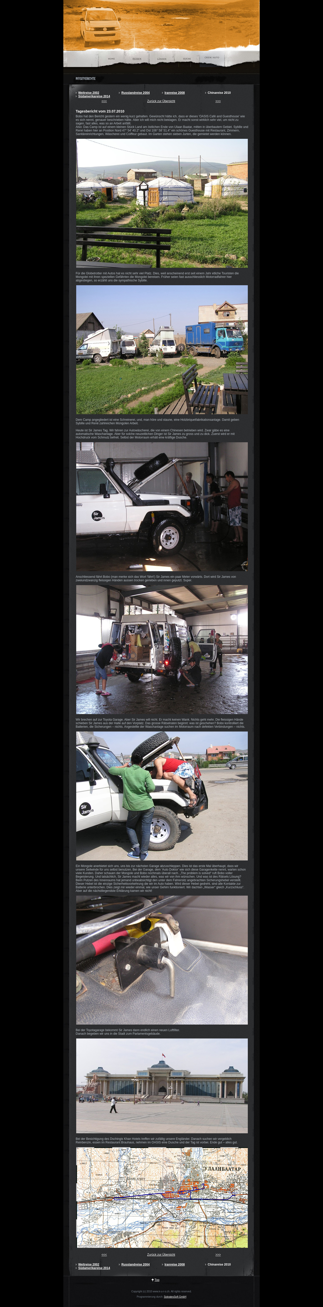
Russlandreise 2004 (135, 93)
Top (156, 1280)
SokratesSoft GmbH (175, 1296)
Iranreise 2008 (175, 93)
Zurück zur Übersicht (161, 101)
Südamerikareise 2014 (94, 96)
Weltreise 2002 (88, 93)
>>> (218, 101)
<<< (104, 101)
